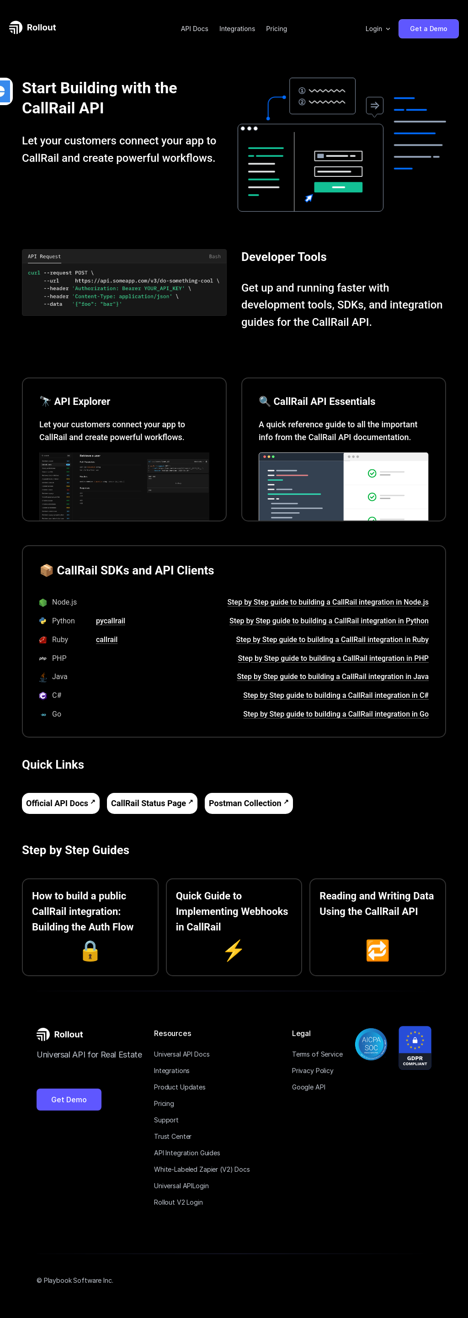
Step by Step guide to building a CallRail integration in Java (333, 676)
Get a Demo (428, 28)
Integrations (237, 28)
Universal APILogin (181, 1186)
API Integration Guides (187, 1153)
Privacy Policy (313, 1070)
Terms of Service (317, 1054)
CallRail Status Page (148, 803)
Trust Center (172, 1136)
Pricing (276, 28)
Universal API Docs (181, 1054)
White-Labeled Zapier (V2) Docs (202, 1169)
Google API (308, 1087)
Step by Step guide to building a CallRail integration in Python (329, 620)
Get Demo (69, 1099)
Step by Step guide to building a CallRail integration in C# (336, 695)
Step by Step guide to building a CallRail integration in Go (336, 714)
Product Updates (180, 1087)
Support (166, 1120)
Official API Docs (57, 803)
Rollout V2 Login (178, 1202)
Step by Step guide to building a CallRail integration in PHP (333, 658)
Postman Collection (245, 803)
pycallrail (110, 620)
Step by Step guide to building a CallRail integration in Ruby (332, 639)
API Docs (194, 28)
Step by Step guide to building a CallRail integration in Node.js (328, 602)
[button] (378, 29)
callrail (106, 639)
